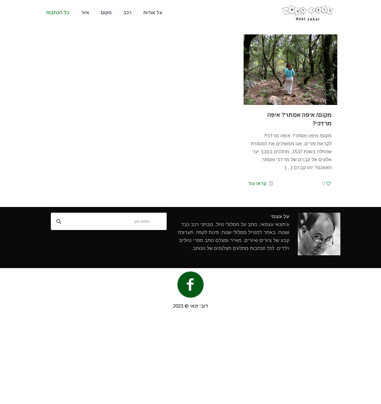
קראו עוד (257, 183)
